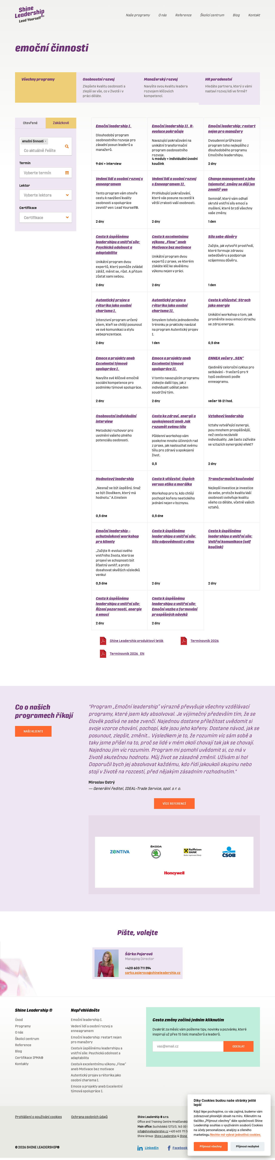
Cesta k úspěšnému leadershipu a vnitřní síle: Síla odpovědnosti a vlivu (174, 538)
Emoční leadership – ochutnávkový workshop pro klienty (117, 538)
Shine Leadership (165, 1138)
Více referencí (174, 805)
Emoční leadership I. (113, 128)
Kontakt (254, 15)
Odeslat (238, 1048)
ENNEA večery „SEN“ (226, 360)
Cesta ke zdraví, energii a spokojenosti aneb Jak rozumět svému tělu (174, 423)
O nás (162, 15)
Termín (25, 165)
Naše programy (138, 15)
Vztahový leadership (226, 418)
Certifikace (28, 210)
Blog (236, 15)
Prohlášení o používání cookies (38, 1119)
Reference (183, 15)
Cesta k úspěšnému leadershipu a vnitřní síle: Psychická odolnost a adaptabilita (96, 1055)
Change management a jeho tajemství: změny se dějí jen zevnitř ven (231, 186)
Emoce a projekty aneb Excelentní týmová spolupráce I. (115, 365)
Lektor (24, 188)
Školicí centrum (212, 15)
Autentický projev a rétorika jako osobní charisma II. (170, 307)
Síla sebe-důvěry (222, 238)
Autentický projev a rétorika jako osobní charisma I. (113, 307)
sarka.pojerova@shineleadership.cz (152, 975)
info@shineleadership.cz (153, 1133)
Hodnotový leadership (115, 481)
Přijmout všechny (211, 1146)
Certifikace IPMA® (29, 1060)
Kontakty (22, 1066)
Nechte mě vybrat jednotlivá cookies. (235, 1135)
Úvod (19, 1022)
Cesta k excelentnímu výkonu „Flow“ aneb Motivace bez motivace (171, 244)
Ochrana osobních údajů (89, 1119)
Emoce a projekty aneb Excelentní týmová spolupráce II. (171, 365)
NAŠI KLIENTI (33, 733)
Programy (23, 1028)
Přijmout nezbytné (247, 1146)
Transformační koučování (231, 481)
